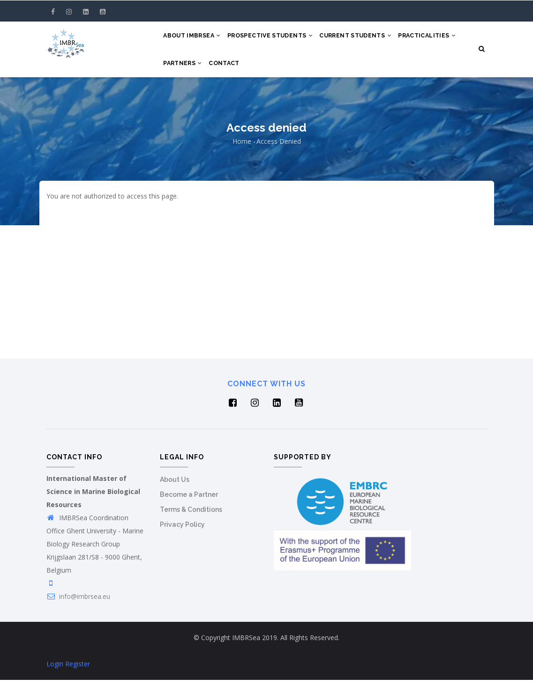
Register (77, 676)
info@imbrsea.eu (78, 609)
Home (242, 154)
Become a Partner (189, 507)
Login (54, 676)
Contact (297, 73)
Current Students (365, 38)
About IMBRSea (194, 38)
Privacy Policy (182, 537)
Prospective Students (276, 38)
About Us (174, 492)
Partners (252, 73)
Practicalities (194, 73)
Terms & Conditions (191, 522)
